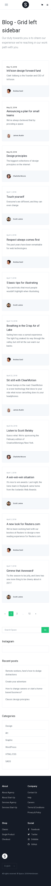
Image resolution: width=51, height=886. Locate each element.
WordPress (10, 747)
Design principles (17, 156)
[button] (42, 5)
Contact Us (32, 792)
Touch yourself (15, 196)
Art (6, 733)
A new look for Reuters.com (23, 524)
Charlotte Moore (19, 176)
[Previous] (5, 613)
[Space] (25, 5)
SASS (8, 761)
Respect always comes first (23, 239)
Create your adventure (15, 681)
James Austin (18, 135)
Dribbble (33, 839)
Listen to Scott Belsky (20, 430)
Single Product (8, 834)
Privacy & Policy (34, 812)
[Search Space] (21, 630)
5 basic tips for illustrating (22, 282)
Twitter (33, 834)
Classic (5, 829)
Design (8, 726)
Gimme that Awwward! (20, 570)
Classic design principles (17, 699)
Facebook (34, 829)
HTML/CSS (10, 754)
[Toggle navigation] (8, 5)
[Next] (35, 613)
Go (45, 630)
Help (29, 797)
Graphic (9, 740)
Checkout (6, 839)
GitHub (32, 844)
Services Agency (9, 802)
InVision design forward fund (24, 70)
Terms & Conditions (36, 807)
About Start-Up (8, 797)
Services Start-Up (9, 807)
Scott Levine (18, 219)
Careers (31, 802)
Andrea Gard (18, 91)
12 (29, 613)
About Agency (8, 792)
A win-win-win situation (20, 477)
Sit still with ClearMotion (21, 380)
